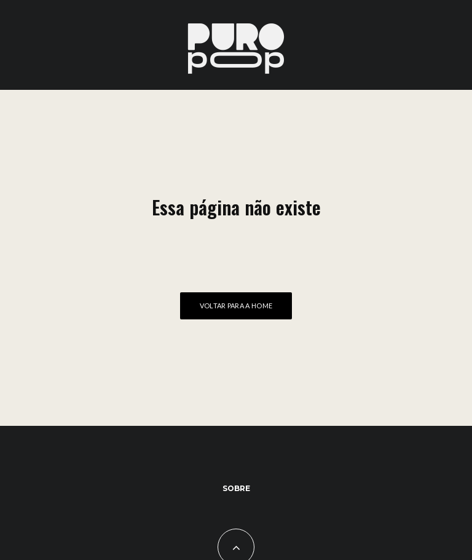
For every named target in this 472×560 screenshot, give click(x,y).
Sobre (236, 488)
